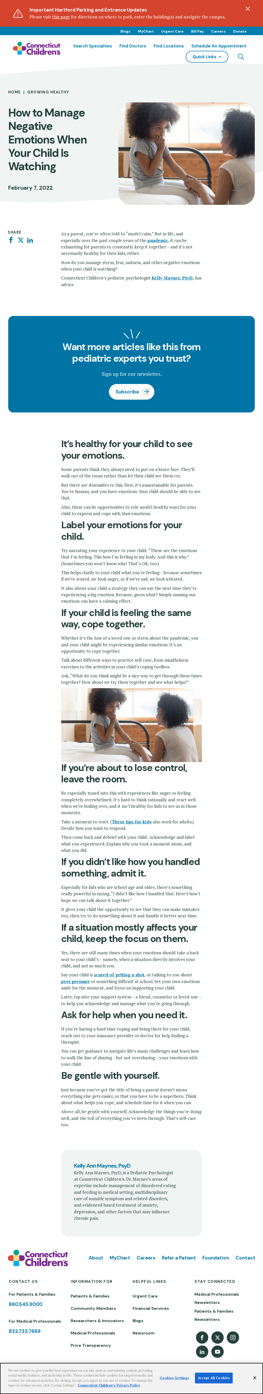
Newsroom (144, 1333)
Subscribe (127, 392)
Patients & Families (90, 1296)
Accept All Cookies (214, 1378)
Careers (218, 31)
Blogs (125, 31)
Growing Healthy (48, 92)
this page (61, 17)
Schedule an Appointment (219, 46)
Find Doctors (132, 46)
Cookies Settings (174, 1378)
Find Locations (169, 46)
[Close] (254, 1377)
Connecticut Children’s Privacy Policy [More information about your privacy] (109, 1385)
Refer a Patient (179, 1258)
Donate (240, 31)
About (96, 1258)
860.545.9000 (25, 1304)
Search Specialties (92, 46)
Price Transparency (91, 1345)
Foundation (215, 1258)
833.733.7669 (25, 1331)
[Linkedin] (30, 240)
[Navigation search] (241, 57)
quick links (204, 57)
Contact (245, 1258)
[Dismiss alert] (248, 8)
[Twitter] (20, 240)
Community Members (93, 1308)
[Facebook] (11, 240)
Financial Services (151, 1308)
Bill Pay (197, 31)
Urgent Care (172, 31)
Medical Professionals (93, 1333)
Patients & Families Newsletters (213, 1315)
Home (14, 92)
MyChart (146, 31)
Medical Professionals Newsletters (216, 1298)
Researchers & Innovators (97, 1320)
